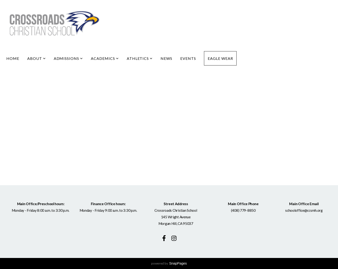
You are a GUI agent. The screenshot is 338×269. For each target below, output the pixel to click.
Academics (105, 58)
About (36, 58)
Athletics (140, 58)
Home (12, 58)
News (166, 58)
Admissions (68, 58)
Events (188, 58)
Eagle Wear (220, 58)
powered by (169, 263)
